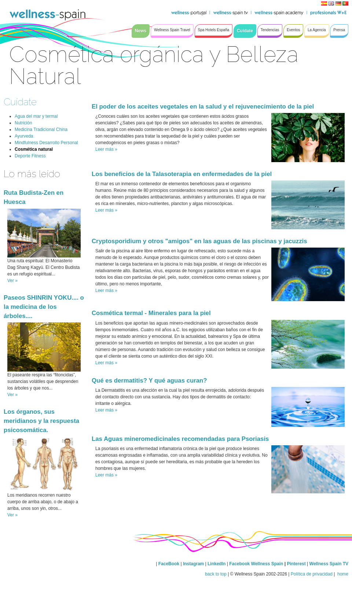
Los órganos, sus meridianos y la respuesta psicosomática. (41, 421)
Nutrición (23, 122)
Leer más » (106, 149)
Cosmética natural (34, 149)
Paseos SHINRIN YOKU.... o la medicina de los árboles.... (44, 306)
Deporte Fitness (30, 155)
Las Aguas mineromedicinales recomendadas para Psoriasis (180, 438)
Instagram (193, 563)
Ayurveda (24, 136)
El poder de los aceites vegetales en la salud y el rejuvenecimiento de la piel (203, 106)
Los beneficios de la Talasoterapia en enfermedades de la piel (182, 174)
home (342, 574)
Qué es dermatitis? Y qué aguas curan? (149, 380)
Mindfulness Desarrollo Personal (46, 142)
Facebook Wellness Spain (256, 563)
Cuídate (20, 101)
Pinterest (297, 563)
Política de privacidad (312, 574)
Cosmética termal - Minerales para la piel (151, 313)
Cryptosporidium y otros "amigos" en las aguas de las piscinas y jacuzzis (199, 241)
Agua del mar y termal (36, 116)
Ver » (12, 280)
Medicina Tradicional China (41, 129)
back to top (216, 574)
